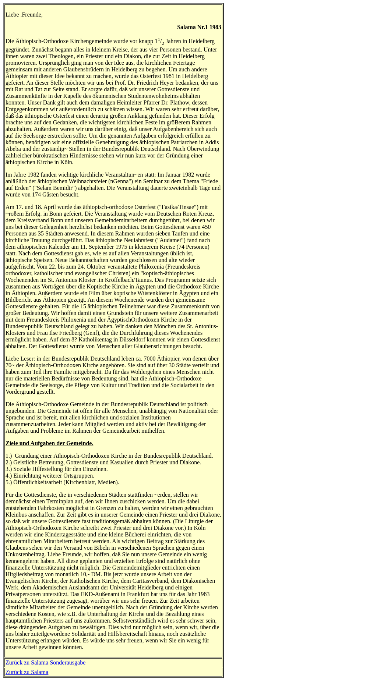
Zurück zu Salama (27, 672)
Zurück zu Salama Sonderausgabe (45, 662)
